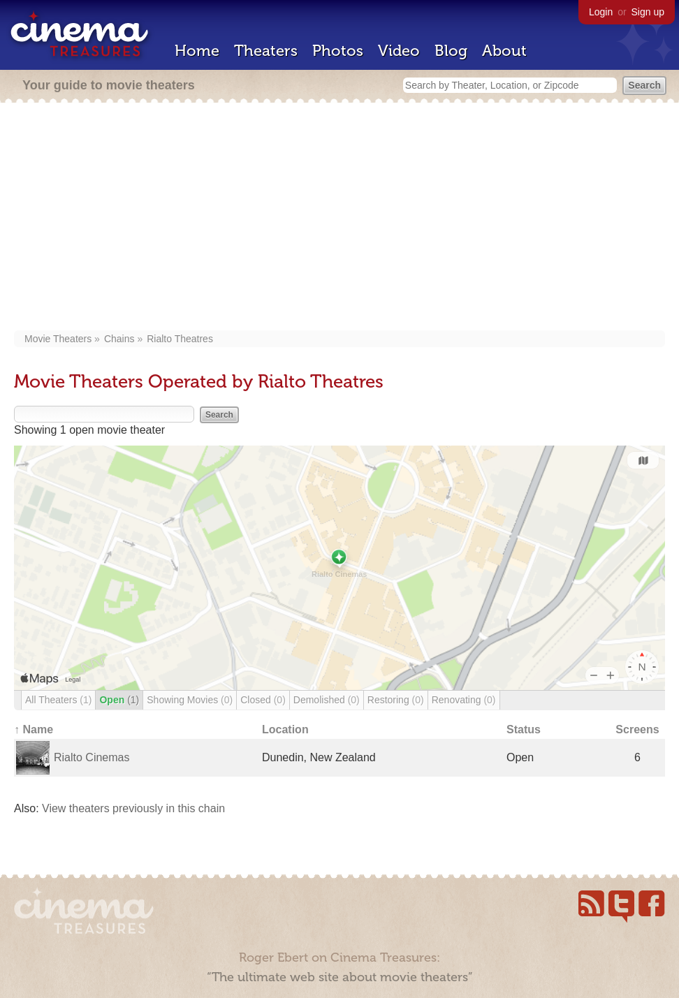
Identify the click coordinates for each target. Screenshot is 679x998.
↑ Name (33, 729)
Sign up (647, 11)
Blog (451, 50)
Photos (337, 50)
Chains (119, 338)
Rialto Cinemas (91, 757)
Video (399, 50)
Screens (637, 729)
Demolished (326, 699)
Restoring (395, 699)
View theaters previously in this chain (133, 808)
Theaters (266, 50)
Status (523, 729)
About (504, 50)
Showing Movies (190, 699)
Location (285, 729)
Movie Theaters (58, 338)
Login (601, 11)
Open (119, 699)
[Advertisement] (339, 218)
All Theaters (58, 699)
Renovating (464, 699)
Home (197, 50)
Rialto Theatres (180, 338)
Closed (263, 699)
